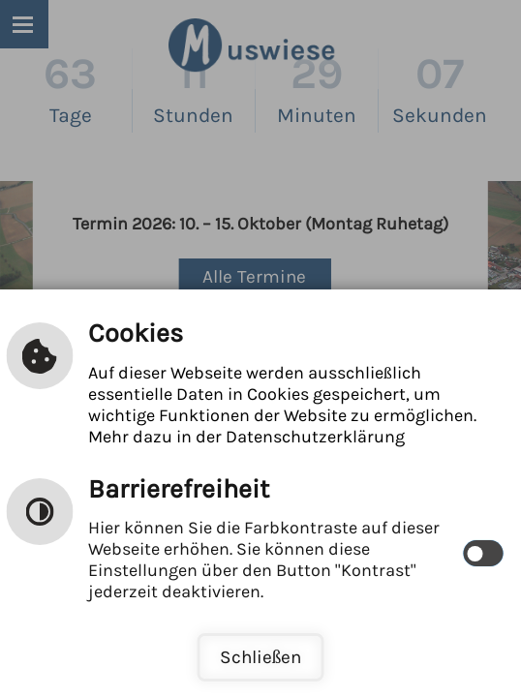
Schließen (261, 657)
